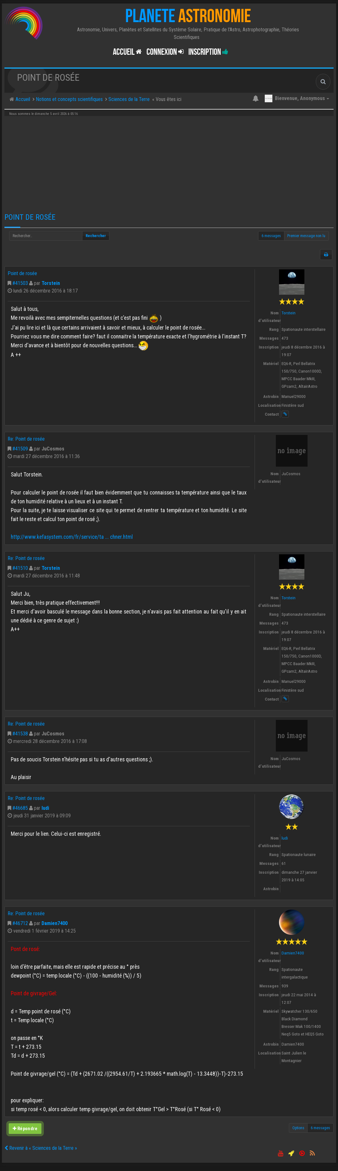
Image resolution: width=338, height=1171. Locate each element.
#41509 (20, 449)
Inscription (208, 52)
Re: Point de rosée (26, 439)
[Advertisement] (169, 162)
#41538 (20, 734)
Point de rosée (29, 217)
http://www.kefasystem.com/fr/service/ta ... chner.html (72, 537)
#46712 (20, 923)
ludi (45, 808)
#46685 (20, 808)
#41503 (20, 283)
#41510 (20, 568)
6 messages (271, 236)
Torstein (51, 283)
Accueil (127, 52)
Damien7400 (55, 923)
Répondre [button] (25, 1128)
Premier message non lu (306, 236)
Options (298, 1128)
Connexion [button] (165, 52)
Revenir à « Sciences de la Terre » (40, 1148)
